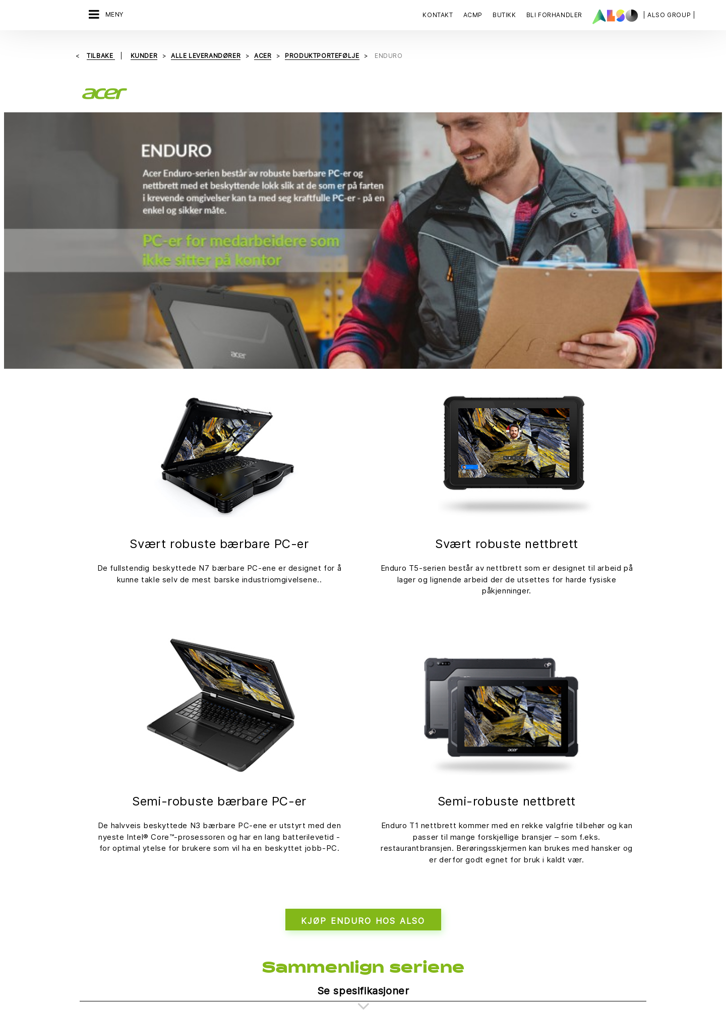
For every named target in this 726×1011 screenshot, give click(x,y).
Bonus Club (283, 809)
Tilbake (101, 55)
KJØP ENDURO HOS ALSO (363, 654)
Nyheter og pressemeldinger (201, 883)
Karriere (186, 826)
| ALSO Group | (669, 15)
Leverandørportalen (390, 809)
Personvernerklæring (326, 954)
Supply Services (107, 897)
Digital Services (107, 809)
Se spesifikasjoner (363, 724)
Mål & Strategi (195, 861)
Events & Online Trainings (306, 861)
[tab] (363, 724)
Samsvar (187, 904)
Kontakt (437, 15)
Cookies (270, 954)
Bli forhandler (287, 826)
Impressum (387, 954)
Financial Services (110, 826)
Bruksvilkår (430, 954)
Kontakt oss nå (508, 847)
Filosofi (185, 809)
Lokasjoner (191, 844)
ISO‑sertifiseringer (295, 844)
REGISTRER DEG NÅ (511, 929)
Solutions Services (111, 879)
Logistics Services (111, 861)
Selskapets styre (201, 921)
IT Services (99, 844)
